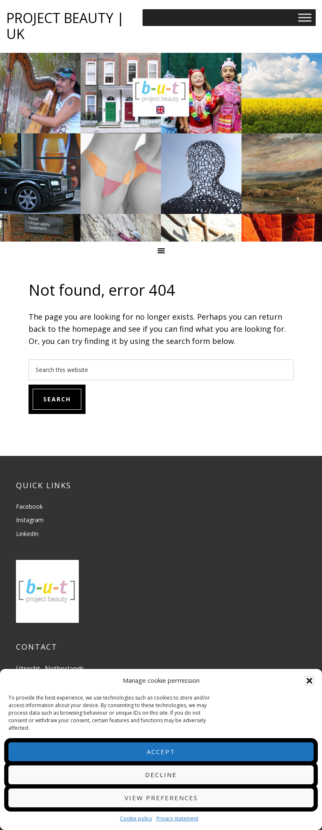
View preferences (161, 798)
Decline (161, 774)
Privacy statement (177, 818)
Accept (161, 751)
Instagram (30, 520)
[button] (309, 680)
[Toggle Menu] (305, 17)
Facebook (29, 506)
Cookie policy (136, 818)
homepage (91, 329)
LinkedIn (27, 534)
